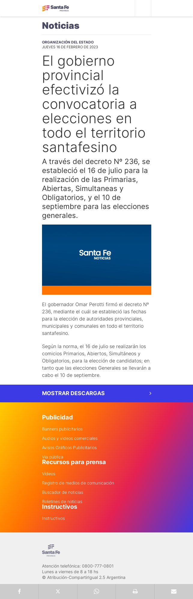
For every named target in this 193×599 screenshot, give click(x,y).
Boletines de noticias (62, 501)
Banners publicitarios (62, 429)
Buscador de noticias (62, 492)
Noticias (61, 25)
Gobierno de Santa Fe (55, 8)
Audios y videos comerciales (70, 438)
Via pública (52, 457)
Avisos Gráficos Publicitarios (69, 448)
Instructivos (53, 518)
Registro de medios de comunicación (78, 483)
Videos (48, 474)
